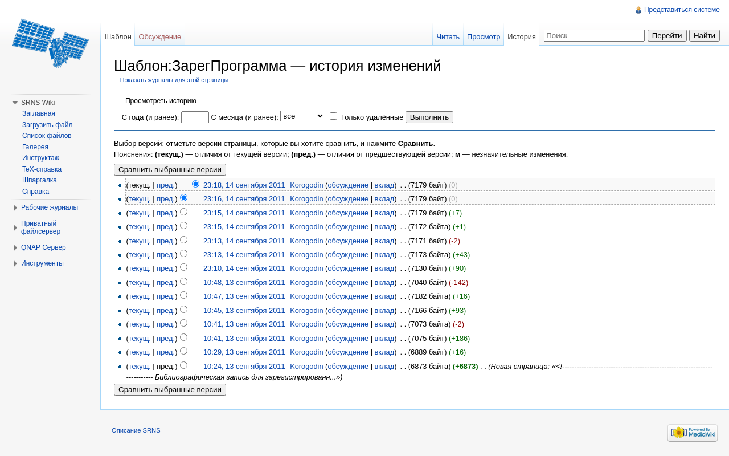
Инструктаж (40, 158)
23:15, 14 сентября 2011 (244, 213)
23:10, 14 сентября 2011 (244, 268)
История (521, 36)
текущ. (140, 198)
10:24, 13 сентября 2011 (244, 366)
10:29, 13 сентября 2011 (244, 352)
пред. (166, 185)
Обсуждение (160, 36)
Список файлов (47, 136)
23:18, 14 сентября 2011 (244, 185)
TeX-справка (42, 169)
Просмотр (483, 36)
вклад (385, 185)
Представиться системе (682, 10)
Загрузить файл (47, 125)
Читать (448, 36)
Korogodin (306, 185)
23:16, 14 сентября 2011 (244, 198)
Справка (35, 192)
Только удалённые (372, 117)
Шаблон (117, 36)
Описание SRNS (136, 430)
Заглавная (38, 113)
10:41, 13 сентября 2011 (244, 324)
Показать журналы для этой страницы (174, 79)
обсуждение (347, 185)
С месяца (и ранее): (244, 117)
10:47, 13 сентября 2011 (244, 296)
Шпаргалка (39, 180)
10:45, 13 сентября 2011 (244, 310)
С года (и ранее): (150, 117)
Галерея (35, 147)
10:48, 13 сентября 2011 (244, 282)
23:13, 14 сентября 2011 (244, 241)
